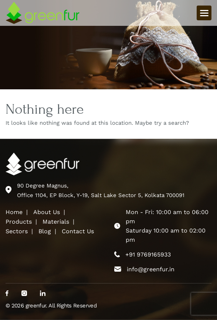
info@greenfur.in (150, 269)
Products (19, 221)
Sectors (17, 231)
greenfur (36, 305)
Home (14, 212)
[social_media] (7, 293)
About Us (46, 212)
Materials (56, 221)
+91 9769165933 (148, 254)
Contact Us (78, 231)
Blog (44, 231)
